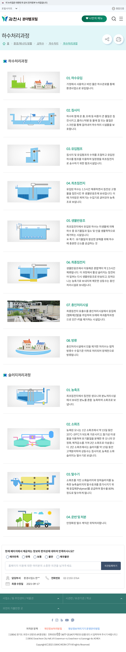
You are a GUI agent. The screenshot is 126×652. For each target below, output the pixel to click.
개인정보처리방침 (53, 628)
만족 (28, 556)
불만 (51, 556)
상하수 (40, 43)
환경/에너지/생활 (23, 43)
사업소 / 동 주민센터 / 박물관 (18, 598)
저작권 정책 (32, 628)
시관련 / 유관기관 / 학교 (78, 598)
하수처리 (53, 43)
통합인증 (120, 8)
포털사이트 (7, 8)
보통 (39, 556)
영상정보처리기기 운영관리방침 (84, 628)
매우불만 (64, 556)
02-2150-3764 (71, 578)
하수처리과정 (70, 43)
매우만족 (14, 556)
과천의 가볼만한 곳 (13, 608)
